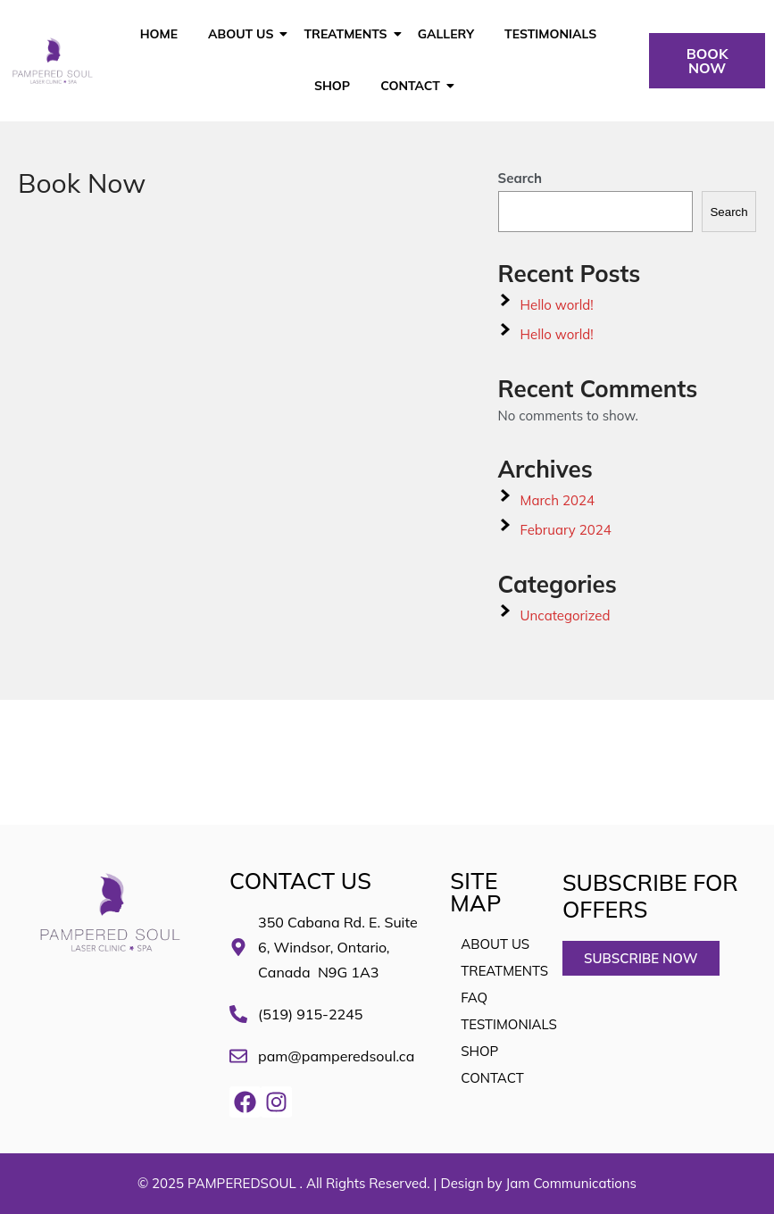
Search (520, 178)
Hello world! (557, 304)
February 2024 (566, 529)
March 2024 (557, 500)
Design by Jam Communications (538, 1183)
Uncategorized (565, 615)
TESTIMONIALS (550, 34)
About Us (243, 34)
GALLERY (446, 34)
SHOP (332, 86)
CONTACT (413, 86)
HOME (159, 34)
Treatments (348, 34)
